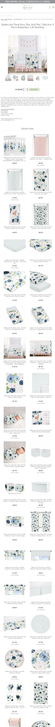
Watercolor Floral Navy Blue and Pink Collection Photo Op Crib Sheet (15, 227)
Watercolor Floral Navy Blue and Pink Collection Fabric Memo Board (41, 672)
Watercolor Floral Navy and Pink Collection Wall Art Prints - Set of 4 (15, 706)
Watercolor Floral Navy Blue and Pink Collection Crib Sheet (41, 192)
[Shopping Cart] (53, 7)
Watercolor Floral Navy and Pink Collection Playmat (14, 672)
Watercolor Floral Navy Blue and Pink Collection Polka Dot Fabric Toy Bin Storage (41, 501)
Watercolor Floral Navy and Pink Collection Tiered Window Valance (15, 568)
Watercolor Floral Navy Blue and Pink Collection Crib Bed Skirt (15, 637)
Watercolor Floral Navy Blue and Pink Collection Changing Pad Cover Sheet (40, 328)
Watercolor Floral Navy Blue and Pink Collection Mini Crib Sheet (41, 260)
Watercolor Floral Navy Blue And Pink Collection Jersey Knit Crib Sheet (41, 227)
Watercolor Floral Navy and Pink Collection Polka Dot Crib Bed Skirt (41, 602)
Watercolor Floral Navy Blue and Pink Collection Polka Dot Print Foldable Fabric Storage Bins (41, 466)
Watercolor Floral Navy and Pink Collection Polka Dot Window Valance (41, 568)
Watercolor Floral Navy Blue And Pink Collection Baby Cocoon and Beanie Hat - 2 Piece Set (15, 432)
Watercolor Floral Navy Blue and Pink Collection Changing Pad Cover (15, 328)
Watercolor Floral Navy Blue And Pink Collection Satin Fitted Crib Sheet (14, 295)
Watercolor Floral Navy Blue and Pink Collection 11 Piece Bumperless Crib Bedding (41, 362)
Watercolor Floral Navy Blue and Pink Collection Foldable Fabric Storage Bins (15, 500)
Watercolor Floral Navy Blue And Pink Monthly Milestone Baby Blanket (41, 431)
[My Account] (49, 7)
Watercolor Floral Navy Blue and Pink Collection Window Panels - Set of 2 (41, 534)
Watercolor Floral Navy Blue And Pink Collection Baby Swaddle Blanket (14, 465)
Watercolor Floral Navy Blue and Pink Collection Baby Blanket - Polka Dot (41, 396)
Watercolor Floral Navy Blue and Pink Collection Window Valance (15, 602)
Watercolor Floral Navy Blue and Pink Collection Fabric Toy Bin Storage (15, 534)
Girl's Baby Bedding (18, 19)
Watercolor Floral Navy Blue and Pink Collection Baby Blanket (15, 396)
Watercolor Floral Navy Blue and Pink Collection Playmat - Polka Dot (41, 637)
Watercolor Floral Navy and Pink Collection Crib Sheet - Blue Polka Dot (14, 192)
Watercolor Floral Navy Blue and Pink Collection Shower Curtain (41, 706)
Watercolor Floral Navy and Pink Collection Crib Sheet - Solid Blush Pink (40, 158)
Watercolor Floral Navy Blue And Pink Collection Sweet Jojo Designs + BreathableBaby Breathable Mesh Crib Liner (14, 159)
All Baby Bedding (8, 19)
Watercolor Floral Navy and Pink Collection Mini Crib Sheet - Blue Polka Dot (14, 261)
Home (2, 19)
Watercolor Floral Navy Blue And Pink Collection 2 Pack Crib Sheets (41, 295)
